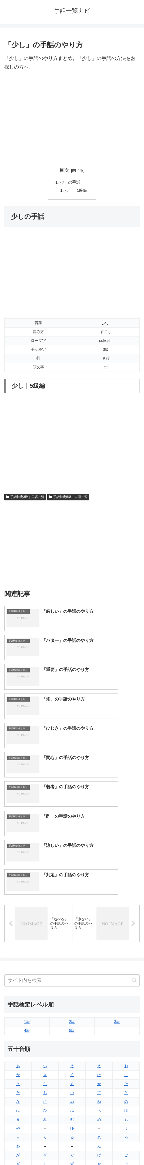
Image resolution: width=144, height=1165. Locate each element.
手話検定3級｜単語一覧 (25, 498)
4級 (27, 888)
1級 (27, 879)
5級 (72, 888)
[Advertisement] (72, 116)
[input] (72, 838)
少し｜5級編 (76, 191)
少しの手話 (70, 182)
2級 (72, 879)
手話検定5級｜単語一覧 (68, 498)
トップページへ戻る (37, 1148)
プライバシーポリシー (107, 1148)
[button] (134, 837)
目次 (64, 170)
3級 (117, 879)
